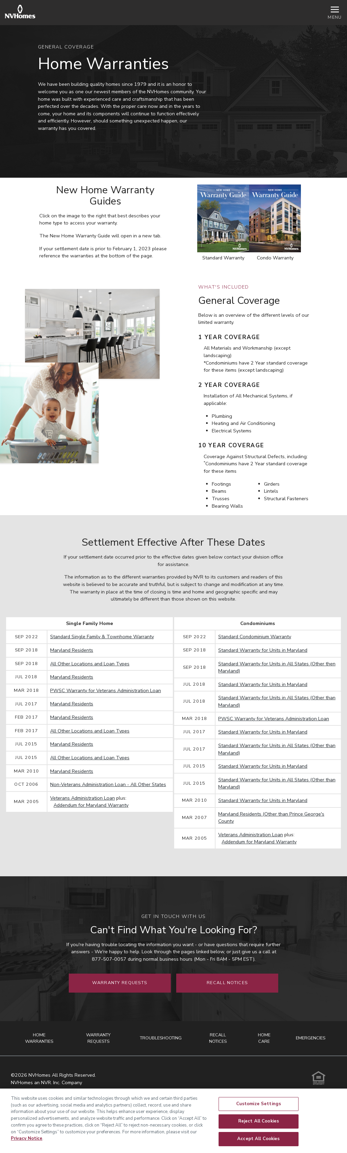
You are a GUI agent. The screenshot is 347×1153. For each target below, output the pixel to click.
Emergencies (310, 1038)
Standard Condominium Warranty (254, 636)
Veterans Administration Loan (82, 798)
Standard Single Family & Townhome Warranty (102, 636)
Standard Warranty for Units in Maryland (262, 650)
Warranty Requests (119, 983)
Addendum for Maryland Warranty (91, 805)
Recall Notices (227, 983)
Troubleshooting (161, 1038)
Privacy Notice (26, 1142)
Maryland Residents (71, 650)
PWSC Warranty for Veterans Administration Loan (105, 690)
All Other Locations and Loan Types (89, 663)
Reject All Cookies (258, 1125)
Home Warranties (39, 1038)
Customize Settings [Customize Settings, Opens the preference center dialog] (258, 1108)
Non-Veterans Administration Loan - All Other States (108, 784)
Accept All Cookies (258, 1143)
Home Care (264, 1038)
